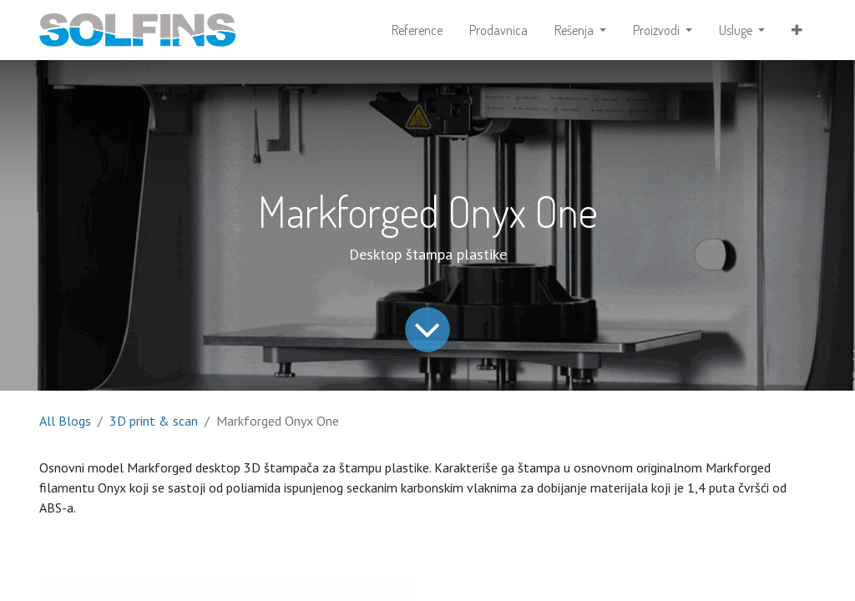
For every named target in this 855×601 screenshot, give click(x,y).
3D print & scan (153, 420)
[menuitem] (417, 30)
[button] (797, 30)
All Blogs (65, 420)
